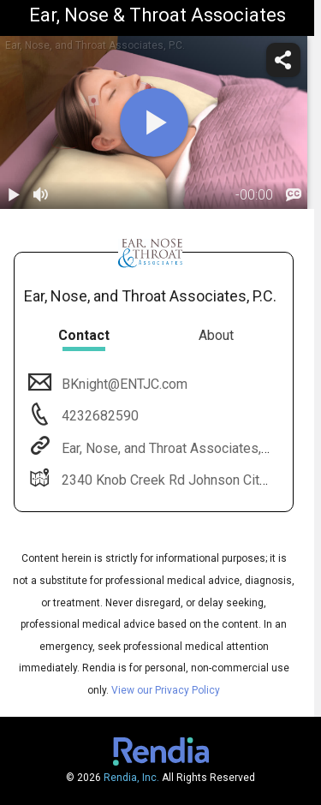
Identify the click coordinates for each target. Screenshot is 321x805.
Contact (84, 335)
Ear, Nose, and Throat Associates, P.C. (171, 448)
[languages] (293, 195)
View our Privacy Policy (165, 690)
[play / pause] (13, 195)
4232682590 (98, 416)
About (216, 335)
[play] (154, 122)
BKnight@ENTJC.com (122, 384)
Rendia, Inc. (131, 778)
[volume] (41, 195)
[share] (283, 60)
